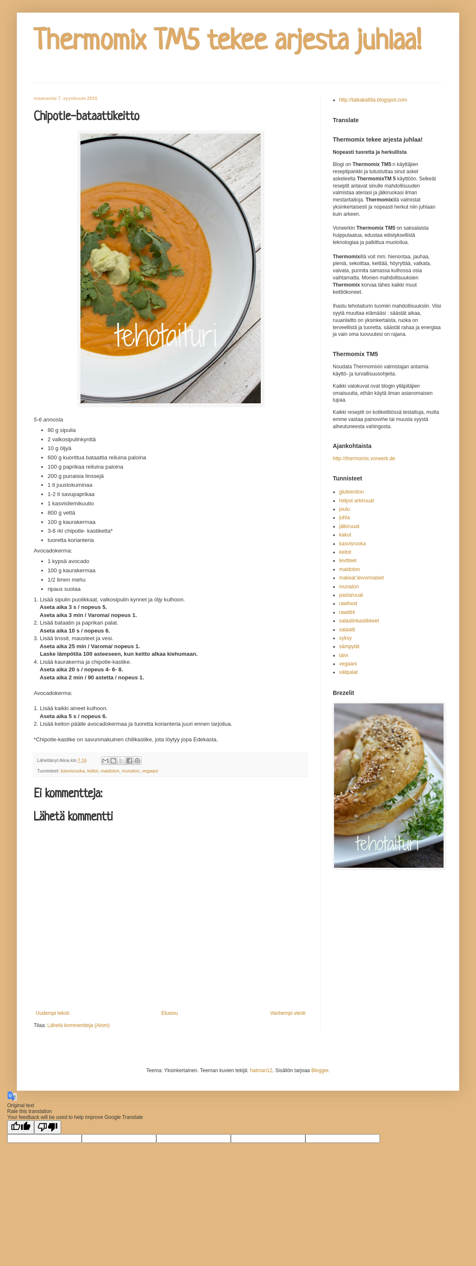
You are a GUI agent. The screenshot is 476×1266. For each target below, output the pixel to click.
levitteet (347, 560)
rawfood (348, 603)
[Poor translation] (47, 1127)
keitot (92, 770)
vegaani (150, 770)
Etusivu (169, 1013)
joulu (344, 509)
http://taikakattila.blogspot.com (373, 100)
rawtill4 (347, 612)
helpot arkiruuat (356, 501)
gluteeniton (351, 492)
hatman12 (261, 1070)
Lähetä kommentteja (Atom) (78, 1025)
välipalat (348, 672)
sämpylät (349, 646)
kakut (345, 535)
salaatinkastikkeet (359, 621)
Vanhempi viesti (287, 1013)
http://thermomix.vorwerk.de (364, 458)
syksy (345, 638)
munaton (130, 770)
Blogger (320, 1070)
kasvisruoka (73, 770)
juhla (344, 517)
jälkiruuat (349, 526)
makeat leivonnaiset (361, 578)
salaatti (347, 630)
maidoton (110, 770)
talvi (343, 655)
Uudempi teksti (52, 1013)
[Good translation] (20, 1127)
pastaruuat (351, 595)
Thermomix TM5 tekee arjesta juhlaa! (228, 42)
